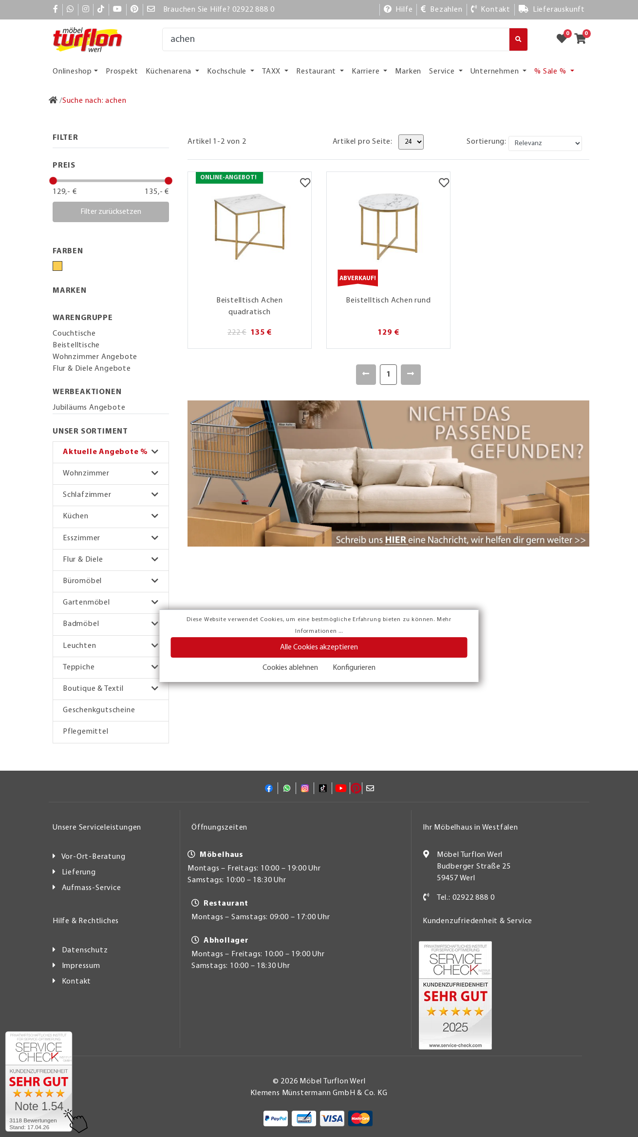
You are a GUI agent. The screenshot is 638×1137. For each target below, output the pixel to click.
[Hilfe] (398, 10)
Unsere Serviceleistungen (97, 828)
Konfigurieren (354, 668)
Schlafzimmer (87, 495)
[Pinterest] (135, 10)
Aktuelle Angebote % (105, 452)
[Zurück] (366, 374)
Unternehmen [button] (495, 72)
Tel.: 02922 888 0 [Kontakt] (466, 898)
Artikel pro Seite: (363, 142)
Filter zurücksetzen (110, 212)
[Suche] (335, 39)
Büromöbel (82, 581)
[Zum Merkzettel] (565, 39)
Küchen (76, 516)
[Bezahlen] (441, 10)
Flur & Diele (83, 560)
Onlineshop (72, 72)
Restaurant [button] (317, 72)
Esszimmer (81, 538)
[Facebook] (55, 10)
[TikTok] (101, 10)
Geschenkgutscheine (99, 710)
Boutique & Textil (93, 689)
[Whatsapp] (70, 10)
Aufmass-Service (91, 888)
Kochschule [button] (227, 72)
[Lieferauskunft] (552, 10)
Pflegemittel (86, 732)
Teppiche (78, 667)
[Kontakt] (490, 10)
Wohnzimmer (86, 473)
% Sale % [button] (551, 72)
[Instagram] (86, 10)
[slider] (53, 181)
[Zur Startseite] (53, 101)
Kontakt (77, 981)
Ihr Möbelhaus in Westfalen (470, 828)
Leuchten (79, 646)
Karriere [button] (366, 72)
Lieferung (79, 872)
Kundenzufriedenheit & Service (477, 921)
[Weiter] (411, 374)
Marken (408, 72)
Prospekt (122, 72)
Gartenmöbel (86, 602)
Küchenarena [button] (169, 72)
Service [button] (442, 72)
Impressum (81, 966)
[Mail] (151, 10)
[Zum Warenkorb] (583, 39)
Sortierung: (487, 142)
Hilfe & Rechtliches (86, 921)
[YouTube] (117, 10)
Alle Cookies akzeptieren (319, 647)
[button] (111, 452)
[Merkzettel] (305, 184)
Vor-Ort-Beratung (93, 857)
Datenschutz (85, 950)
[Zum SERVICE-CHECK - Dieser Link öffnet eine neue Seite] (39, 1081)
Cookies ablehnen (290, 668)
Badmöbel (81, 624)
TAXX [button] (272, 72)
